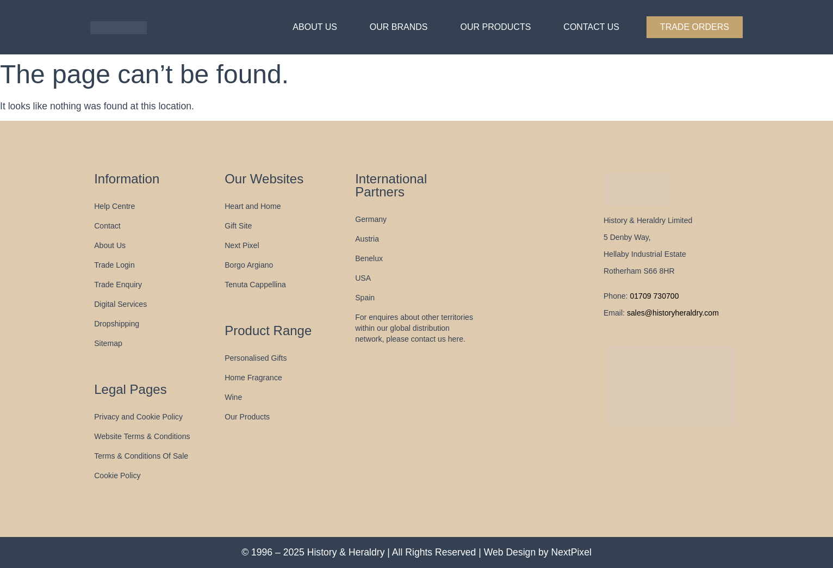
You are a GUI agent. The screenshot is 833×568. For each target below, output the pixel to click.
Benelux (369, 258)
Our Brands (399, 27)
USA (363, 278)
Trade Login (114, 265)
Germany (371, 219)
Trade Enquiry (118, 284)
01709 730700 (654, 296)
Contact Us (591, 27)
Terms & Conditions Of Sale (141, 456)
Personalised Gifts (256, 358)
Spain (365, 297)
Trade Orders (694, 27)
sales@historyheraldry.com (672, 312)
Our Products (496, 27)
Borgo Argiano (249, 265)
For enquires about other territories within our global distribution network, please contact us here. (414, 328)
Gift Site (238, 225)
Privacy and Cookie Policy (138, 416)
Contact (107, 225)
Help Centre (114, 206)
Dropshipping (116, 323)
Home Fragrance (253, 377)
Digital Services (120, 304)
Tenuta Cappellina (255, 284)
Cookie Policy (117, 475)
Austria (367, 238)
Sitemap (108, 343)
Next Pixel (242, 245)
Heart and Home (253, 206)
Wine (233, 397)
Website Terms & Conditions (142, 436)
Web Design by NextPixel (538, 552)
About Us (315, 27)
